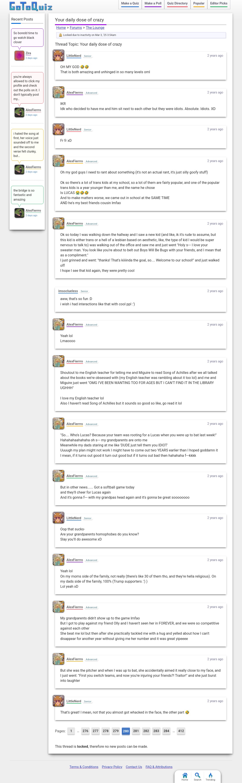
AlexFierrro (74, 93)
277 (95, 731)
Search (197, 777)
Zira (28, 53)
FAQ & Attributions (159, 767)
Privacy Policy (112, 767)
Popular (199, 3)
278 (106, 731)
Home (61, 28)
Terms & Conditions (84, 767)
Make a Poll (153, 3)
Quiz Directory (177, 3)
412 (181, 731)
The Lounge (95, 28)
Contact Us (134, 767)
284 (166, 731)
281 (136, 731)
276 (85, 731)
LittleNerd (73, 56)
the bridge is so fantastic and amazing (23, 195)
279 (116, 731)
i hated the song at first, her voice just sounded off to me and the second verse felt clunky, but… (26, 145)
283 (156, 731)
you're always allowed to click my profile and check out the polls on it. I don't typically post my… (26, 88)
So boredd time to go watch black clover (25, 37)
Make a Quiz (130, 3)
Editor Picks (218, 3)
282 (146, 731)
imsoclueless (68, 291)
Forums (76, 28)
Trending (210, 777)
